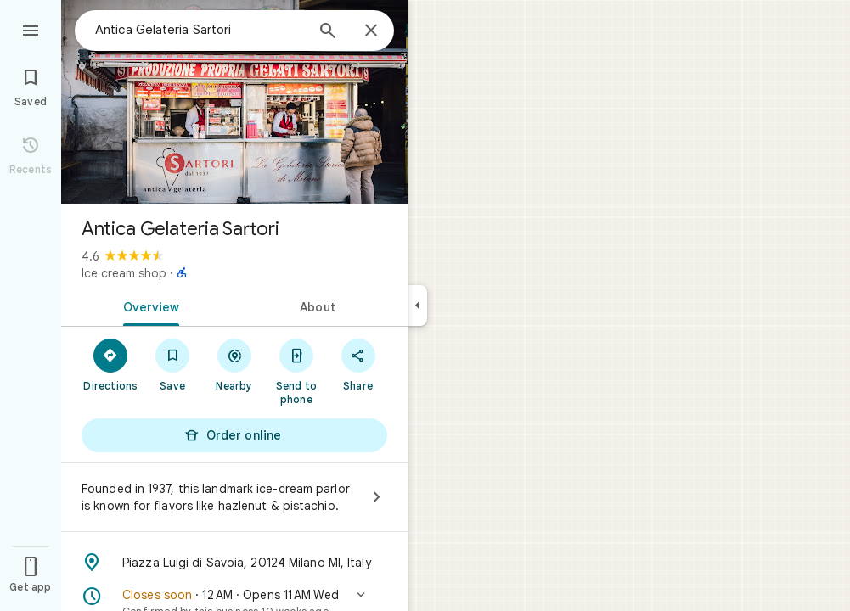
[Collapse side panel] (417, 305)
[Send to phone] (296, 370)
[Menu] (30, 29)
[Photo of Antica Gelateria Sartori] (234, 102)
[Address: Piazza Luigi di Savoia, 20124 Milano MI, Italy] (234, 563)
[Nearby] (235, 364)
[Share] (358, 364)
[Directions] (111, 364)
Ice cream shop (124, 273)
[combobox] (199, 30)
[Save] (173, 364)
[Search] (327, 32)
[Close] (371, 31)
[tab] (148, 305)
